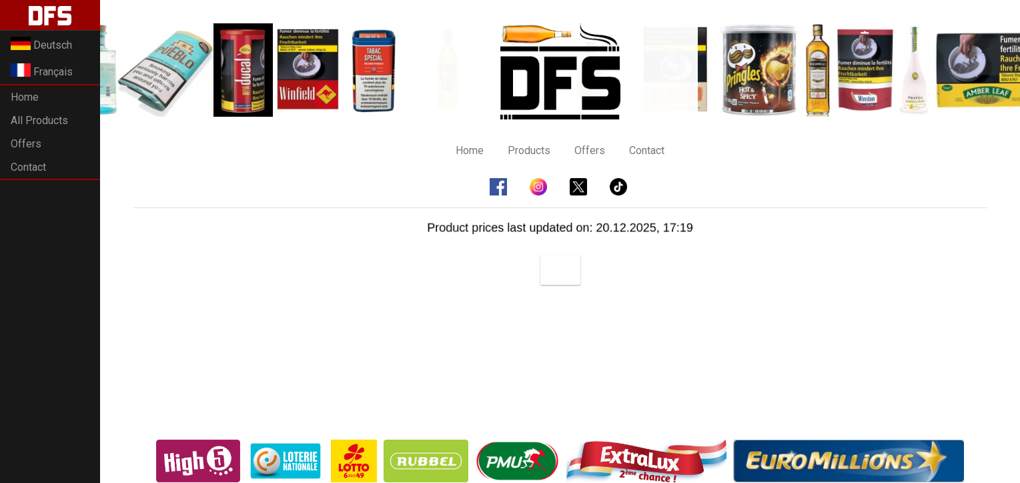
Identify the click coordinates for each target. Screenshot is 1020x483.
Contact (28, 167)
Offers (26, 143)
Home (25, 97)
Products (529, 150)
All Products (39, 120)
